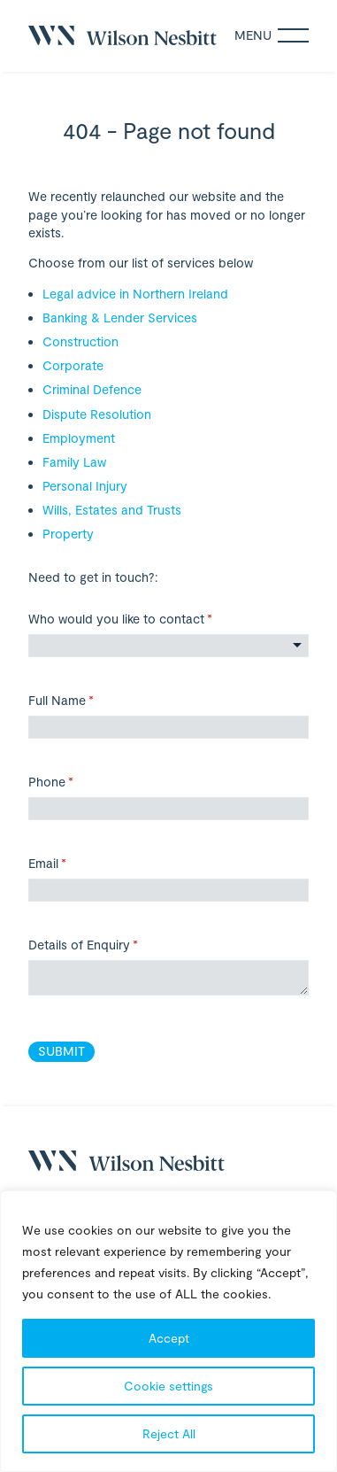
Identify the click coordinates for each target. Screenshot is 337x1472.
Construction (80, 341)
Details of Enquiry (106, 945)
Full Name (84, 700)
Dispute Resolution (96, 414)
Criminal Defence (92, 389)
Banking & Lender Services (119, 317)
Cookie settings (168, 1385)
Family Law (74, 461)
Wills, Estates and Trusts (111, 509)
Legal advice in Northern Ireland (135, 293)
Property (68, 533)
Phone (74, 782)
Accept (169, 1337)
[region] (168, 1331)
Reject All (168, 1433)
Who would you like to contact (143, 619)
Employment (78, 437)
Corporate (72, 365)
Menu (271, 35)
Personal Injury (84, 485)
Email (70, 863)
